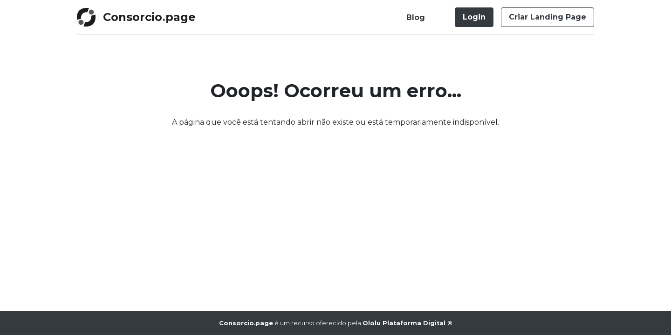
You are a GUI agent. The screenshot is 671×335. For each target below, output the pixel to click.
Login (474, 17)
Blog (415, 17)
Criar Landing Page (547, 17)
